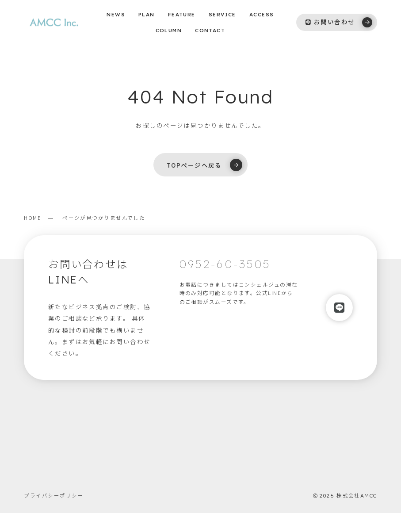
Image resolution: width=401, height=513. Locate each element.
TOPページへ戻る (204, 165)
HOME (32, 217)
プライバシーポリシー (53, 495)
